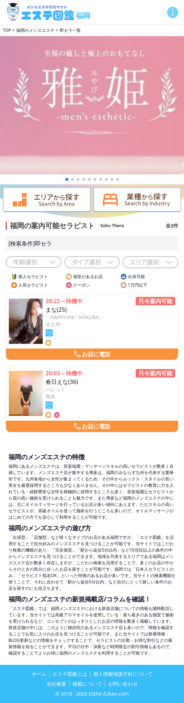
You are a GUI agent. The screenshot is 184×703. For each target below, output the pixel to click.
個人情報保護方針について (123, 673)
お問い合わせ (123, 683)
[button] (66, 179)
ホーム (39, 673)
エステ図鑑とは (70, 673)
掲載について (87, 683)
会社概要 (56, 683)
